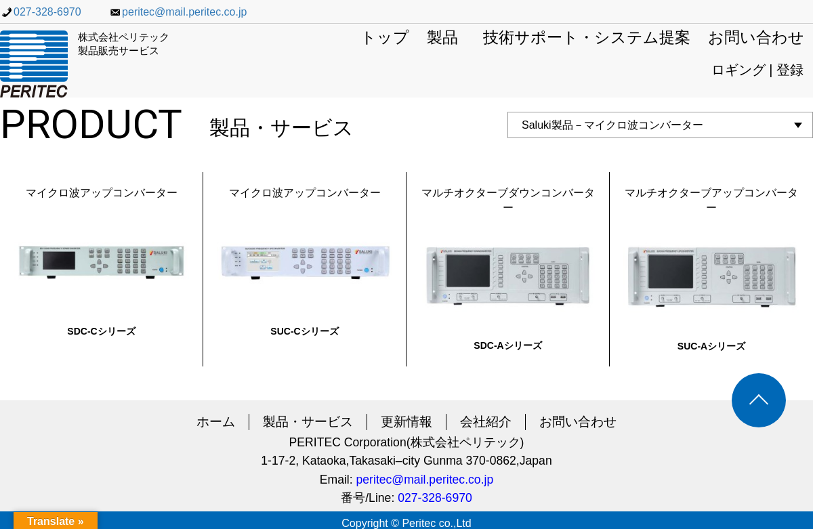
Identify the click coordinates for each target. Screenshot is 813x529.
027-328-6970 (40, 12)
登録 (790, 69)
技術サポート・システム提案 (586, 38)
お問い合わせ (756, 38)
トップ (384, 38)
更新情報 (406, 422)
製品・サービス (308, 422)
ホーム (215, 422)
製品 (442, 38)
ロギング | (743, 69)
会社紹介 (486, 422)
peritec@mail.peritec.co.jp (177, 12)
